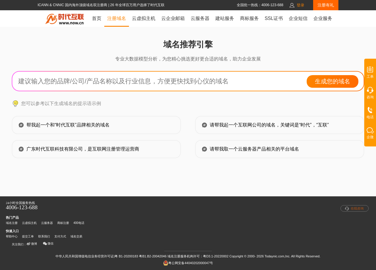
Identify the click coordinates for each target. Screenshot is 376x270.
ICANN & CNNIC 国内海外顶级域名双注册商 (73, 5)
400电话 (78, 223)
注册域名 (116, 18)
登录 (300, 5)
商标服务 (249, 18)
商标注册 (63, 223)
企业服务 (322, 18)
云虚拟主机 (143, 18)
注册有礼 (326, 5)
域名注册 (12, 223)
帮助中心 (12, 236)
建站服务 (224, 18)
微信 (48, 243)
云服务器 (200, 18)
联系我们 (44, 236)
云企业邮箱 (173, 18)
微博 (31, 244)
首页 (96, 18)
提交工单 (28, 236)
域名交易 (76, 236)
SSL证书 (274, 18)
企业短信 (298, 18)
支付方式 (60, 236)
